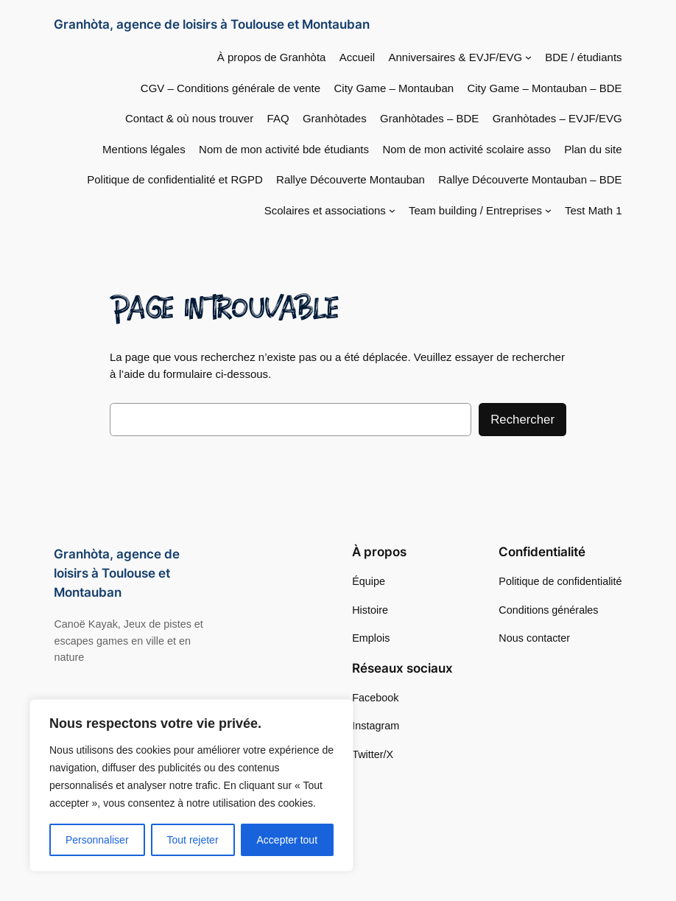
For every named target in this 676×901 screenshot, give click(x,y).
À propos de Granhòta (271, 57)
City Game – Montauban (394, 88)
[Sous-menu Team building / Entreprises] (548, 210)
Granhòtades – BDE (429, 118)
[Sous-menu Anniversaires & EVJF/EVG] (528, 57)
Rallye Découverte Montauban (350, 179)
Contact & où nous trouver (189, 118)
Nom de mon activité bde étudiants (284, 149)
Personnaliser (97, 840)
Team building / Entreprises (475, 210)
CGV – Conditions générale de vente (230, 88)
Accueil (357, 57)
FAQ (278, 118)
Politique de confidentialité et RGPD (174, 179)
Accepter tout (287, 840)
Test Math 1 (593, 210)
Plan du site (593, 149)
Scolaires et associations (325, 210)
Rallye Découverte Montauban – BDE (530, 179)
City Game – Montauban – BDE (544, 88)
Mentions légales (144, 149)
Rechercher (522, 420)
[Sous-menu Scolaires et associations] (392, 210)
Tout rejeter (193, 840)
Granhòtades (335, 118)
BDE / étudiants (583, 57)
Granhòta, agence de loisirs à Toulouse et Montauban (212, 24)
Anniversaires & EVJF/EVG (455, 57)
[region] (191, 785)
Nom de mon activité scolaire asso (466, 149)
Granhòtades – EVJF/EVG (557, 118)
